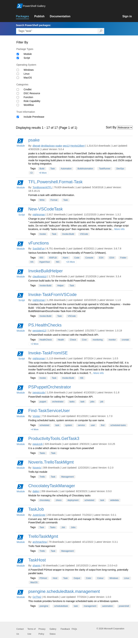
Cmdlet (27, 89)
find (102, 425)
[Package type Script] (18, 58)
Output (77, 578)
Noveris (37, 467)
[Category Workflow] (18, 105)
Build (42, 168)
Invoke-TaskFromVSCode (52, 294)
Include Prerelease (34, 116)
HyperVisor (44, 262)
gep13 (66, 145)
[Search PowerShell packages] (100, 31)
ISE (81, 378)
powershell (124, 606)
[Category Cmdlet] (18, 89)
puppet (43, 401)
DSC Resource (32, 93)
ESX (101, 257)
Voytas (36, 416)
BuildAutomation (85, 168)
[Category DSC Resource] (18, 93)
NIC (58, 262)
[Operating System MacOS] (18, 78)
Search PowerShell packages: (33, 25)
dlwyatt (36, 145)
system (68, 425)
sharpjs (37, 565)
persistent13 (39, 330)
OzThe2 (37, 596)
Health (61, 339)
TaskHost (37, 560)
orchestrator (58, 401)
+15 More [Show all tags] (70, 262)
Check (73, 339)
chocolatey (45, 500)
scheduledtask (61, 606)
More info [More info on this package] (119, 229)
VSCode (84, 234)
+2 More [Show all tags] (34, 344)
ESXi (112, 257)
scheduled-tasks (118, 425)
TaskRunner (104, 168)
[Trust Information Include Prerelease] (18, 117)
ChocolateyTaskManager (51, 485)
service (81, 425)
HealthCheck (46, 339)
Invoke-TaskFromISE (48, 352)
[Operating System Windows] (18, 70)
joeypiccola (39, 392)
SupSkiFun (39, 248)
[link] (25, 16)
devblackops (48, 145)
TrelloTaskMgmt (43, 536)
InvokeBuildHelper (45, 270)
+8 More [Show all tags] (43, 173)
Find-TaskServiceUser (49, 410)
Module (28, 54)
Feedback (65, 629)
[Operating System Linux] (18, 74)
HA (31, 262)
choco (58, 500)
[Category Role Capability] (18, 101)
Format (54, 200)
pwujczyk (38, 444)
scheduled (44, 425)
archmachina (40, 541)
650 (41, 257)
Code (76, 257)
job (101, 401)
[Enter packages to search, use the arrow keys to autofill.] (57, 31)
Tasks (42, 453)
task (82, 401)
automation (107, 606)
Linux (27, 73)
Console (89, 257)
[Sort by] (125, 127)
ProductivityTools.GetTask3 (53, 438)
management (90, 606)
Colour (100, 578)
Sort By (111, 127)
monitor (112, 339)
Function (28, 97)
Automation (66, 168)
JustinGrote (39, 514)
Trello (42, 477)
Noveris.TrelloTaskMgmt (51, 462)
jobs (92, 401)
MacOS (28, 77)
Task (52, 168)
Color (88, 578)
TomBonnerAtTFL (42, 187)
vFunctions (38, 243)
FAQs (74, 629)
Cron (84, 339)
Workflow (29, 105)
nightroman (39, 214)
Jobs (73, 527)
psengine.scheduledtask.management (64, 591)
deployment (73, 500)
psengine (44, 606)
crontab (125, 339)
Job (63, 527)
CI (31, 173)
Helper (60, 285)
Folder (123, 257)
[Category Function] (18, 97)
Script (27, 57)
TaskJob (36, 509)
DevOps (120, 168)
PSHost (43, 578)
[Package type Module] (18, 54)
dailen (36, 491)
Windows (29, 69)
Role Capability (32, 101)
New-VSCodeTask (45, 209)
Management (67, 477)
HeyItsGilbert (77, 145)
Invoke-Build (68, 234)
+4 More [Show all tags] (34, 429)
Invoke (43, 234)
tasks (72, 401)
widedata (114, 500)
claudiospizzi (40, 276)
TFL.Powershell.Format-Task (55, 181)
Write (42, 200)
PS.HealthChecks (45, 325)
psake (34, 140)
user (93, 425)
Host (55, 578)
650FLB (53, 257)
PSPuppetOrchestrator (49, 387)
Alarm (65, 257)
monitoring (98, 339)
